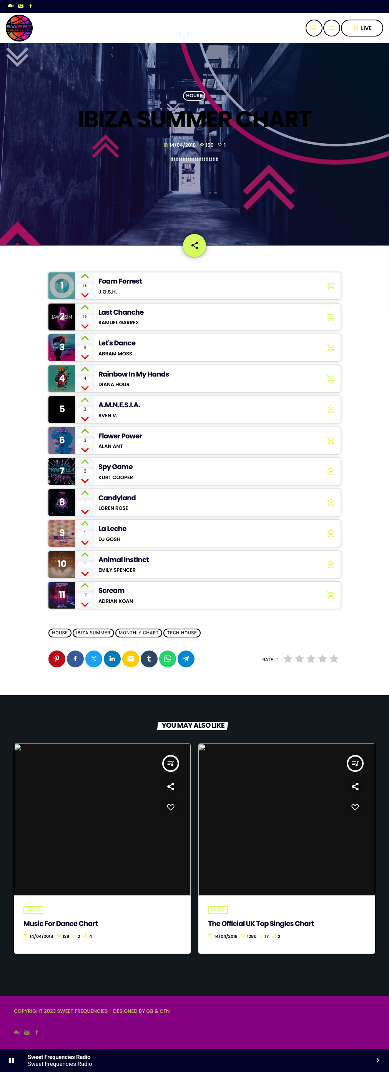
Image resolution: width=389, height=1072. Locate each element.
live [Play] (362, 28)
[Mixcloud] (11, 6)
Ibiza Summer (93, 633)
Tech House (182, 633)
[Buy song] (329, 286)
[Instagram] (21, 6)
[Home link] (19, 28)
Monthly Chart (139, 633)
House (194, 96)
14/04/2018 (179, 145)
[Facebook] (31, 6)
